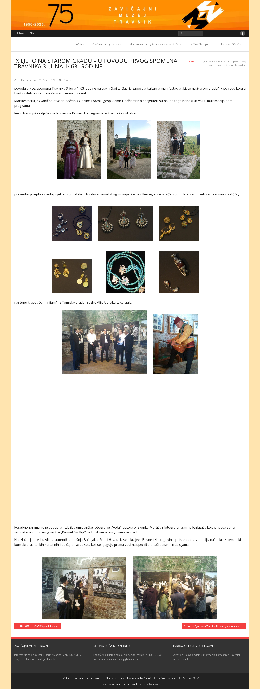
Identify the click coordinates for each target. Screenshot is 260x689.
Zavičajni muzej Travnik (105, 44)
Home (191, 61)
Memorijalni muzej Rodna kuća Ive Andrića (154, 44)
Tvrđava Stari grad (199, 44)
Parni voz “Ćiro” (230, 44)
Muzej (156, 683)
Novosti (68, 79)
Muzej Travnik (28, 79)
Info (19, 33)
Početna (79, 44)
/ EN (32, 33)
